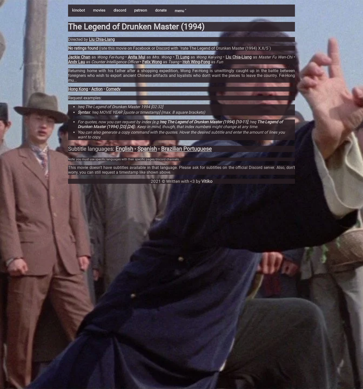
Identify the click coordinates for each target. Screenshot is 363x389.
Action (97, 89)
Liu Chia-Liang (102, 39)
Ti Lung (182, 57)
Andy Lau (76, 61)
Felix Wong (152, 61)
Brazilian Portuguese (186, 149)
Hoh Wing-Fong (196, 61)
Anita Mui (136, 57)
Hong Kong (78, 89)
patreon (140, 10)
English (124, 149)
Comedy (113, 89)
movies (99, 10)
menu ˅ (180, 11)
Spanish (147, 149)
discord (119, 10)
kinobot (78, 10)
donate (161, 10)
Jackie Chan (79, 57)
